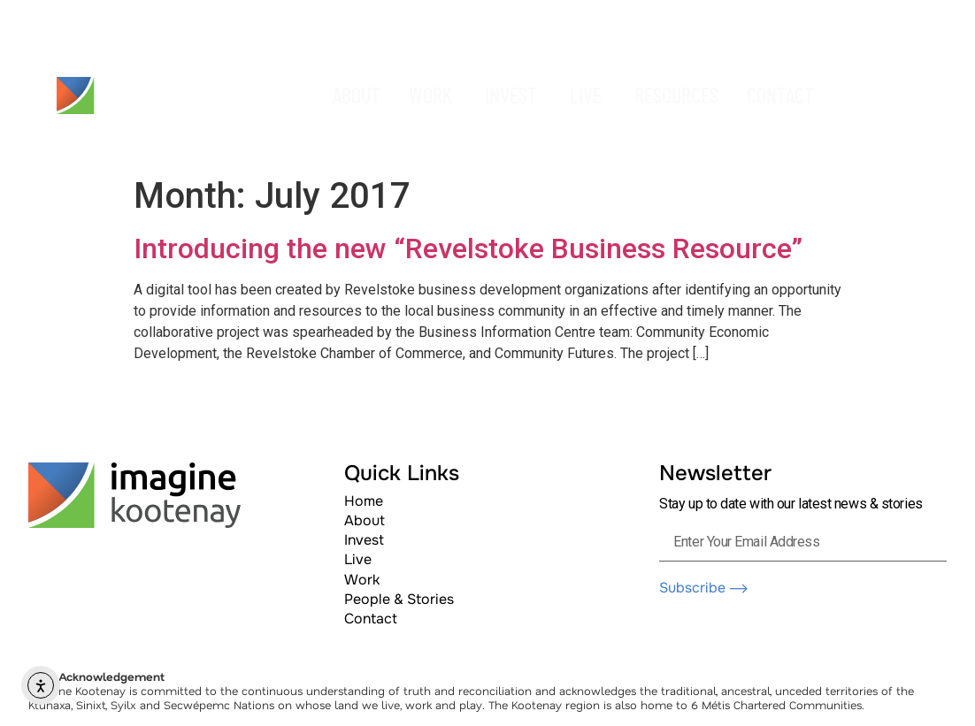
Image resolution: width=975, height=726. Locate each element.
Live (358, 559)
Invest (364, 539)
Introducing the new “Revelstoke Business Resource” (468, 248)
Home (363, 501)
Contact (370, 618)
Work (362, 579)
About (364, 520)
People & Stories (399, 599)
